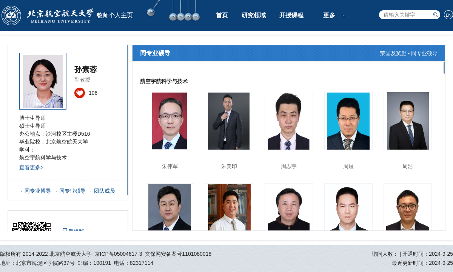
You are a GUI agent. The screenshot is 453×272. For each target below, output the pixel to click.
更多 (329, 15)
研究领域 (254, 15)
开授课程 (291, 15)
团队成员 (104, 191)
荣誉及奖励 (393, 53)
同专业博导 (38, 191)
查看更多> (31, 167)
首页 (222, 15)
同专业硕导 (72, 191)
